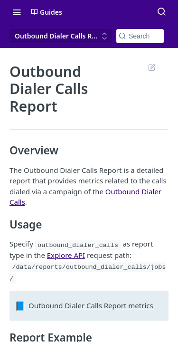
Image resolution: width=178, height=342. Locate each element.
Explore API (66, 255)
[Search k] (140, 36)
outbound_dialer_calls (77, 244)
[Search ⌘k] (161, 12)
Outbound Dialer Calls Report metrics (90, 305)
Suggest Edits (151, 67)
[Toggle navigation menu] (16, 12)
